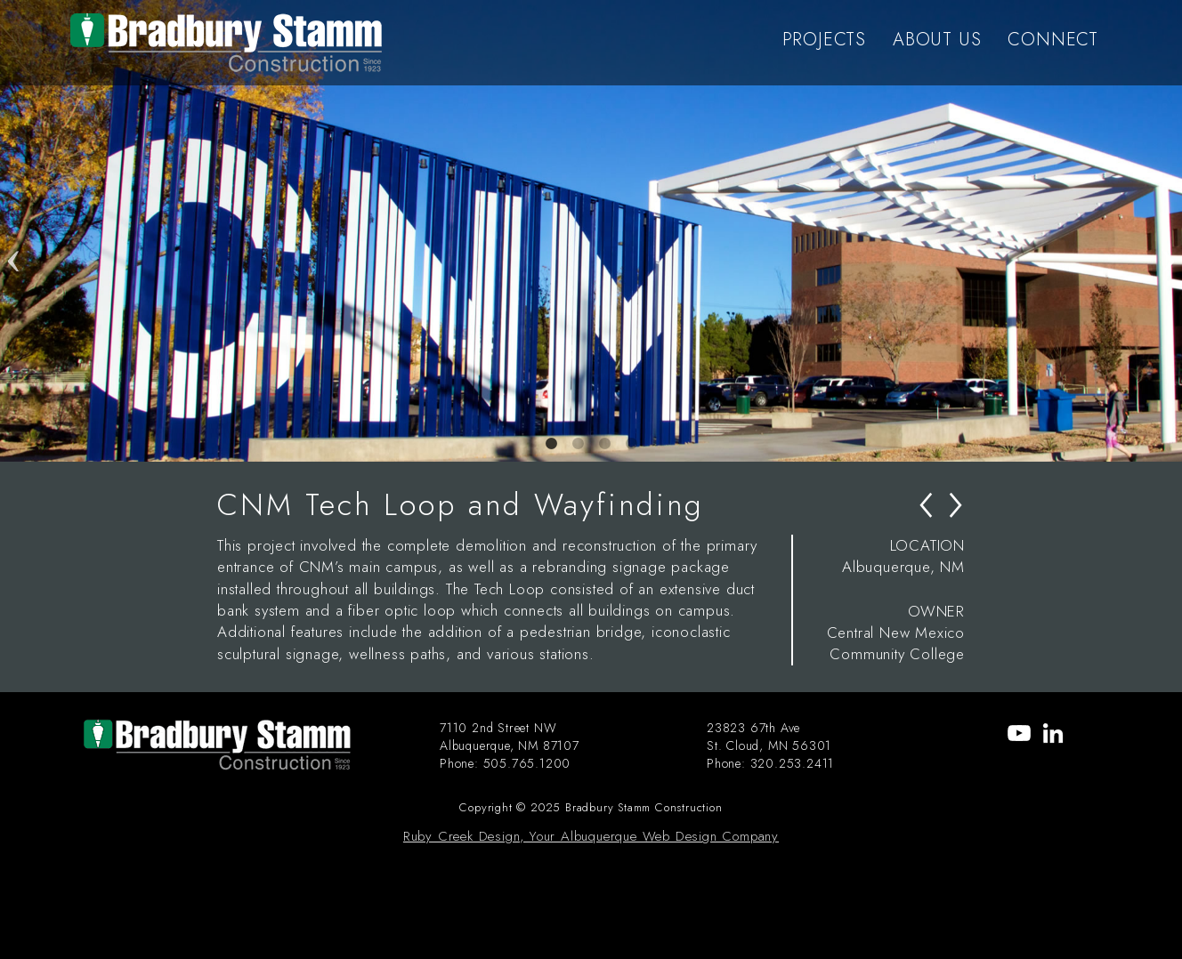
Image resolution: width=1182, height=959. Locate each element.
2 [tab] (578, 444)
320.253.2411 (792, 763)
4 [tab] (631, 444)
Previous (13, 230)
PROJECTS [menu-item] (824, 39)
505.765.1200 (527, 763)
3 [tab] (604, 444)
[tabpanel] (591, 231)
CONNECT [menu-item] (1053, 39)
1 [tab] (551, 444)
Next (1169, 230)
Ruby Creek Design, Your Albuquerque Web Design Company (591, 836)
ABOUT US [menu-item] (937, 39)
